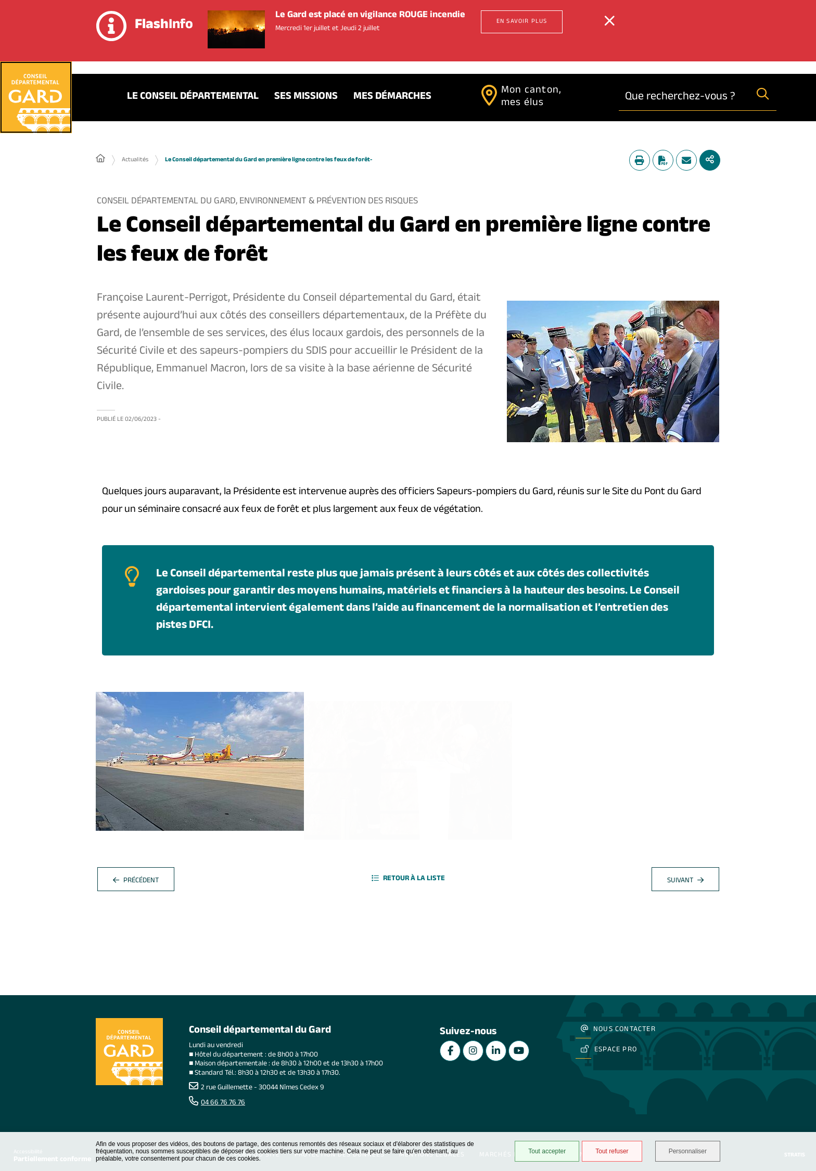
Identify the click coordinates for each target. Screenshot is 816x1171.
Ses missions (306, 97)
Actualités (135, 160)
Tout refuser (611, 1151)
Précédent (136, 881)
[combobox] (684, 97)
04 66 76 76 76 (223, 1103)
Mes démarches (392, 97)
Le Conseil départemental (193, 97)
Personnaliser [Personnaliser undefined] (688, 1151)
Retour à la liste (408, 879)
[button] (613, 371)
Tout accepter (547, 1151)
